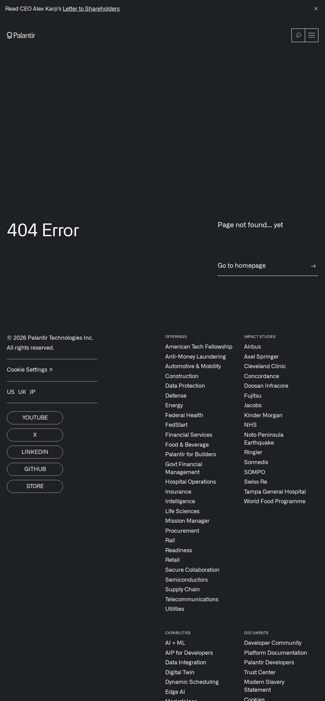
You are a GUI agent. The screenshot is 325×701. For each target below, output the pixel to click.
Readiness (178, 550)
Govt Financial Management (183, 468)
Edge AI (175, 692)
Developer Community (272, 643)
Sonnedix (256, 462)
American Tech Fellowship (198, 347)
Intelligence (180, 501)
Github (35, 469)
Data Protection (185, 386)
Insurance (178, 492)
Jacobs (253, 405)
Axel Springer (261, 357)
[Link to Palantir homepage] (21, 35)
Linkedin (35, 452)
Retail (172, 560)
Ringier (253, 452)
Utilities (174, 609)
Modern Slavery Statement (264, 686)
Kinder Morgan (263, 415)
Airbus (252, 347)
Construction (181, 376)
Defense (175, 396)
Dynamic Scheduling (192, 682)
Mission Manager (187, 521)
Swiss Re (255, 482)
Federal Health (184, 415)
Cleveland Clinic (265, 366)
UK (22, 392)
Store (35, 486)
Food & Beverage (187, 445)
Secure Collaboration (192, 570)
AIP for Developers (189, 653)
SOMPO (254, 472)
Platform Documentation (275, 653)
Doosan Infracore (266, 386)
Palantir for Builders (190, 454)
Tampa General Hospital (275, 492)
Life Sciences (182, 511)
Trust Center (260, 672)
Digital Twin (179, 672)
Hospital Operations (190, 482)
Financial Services (188, 435)
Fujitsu (253, 396)
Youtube (35, 418)
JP (32, 392)
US (11, 392)
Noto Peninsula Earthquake (264, 439)
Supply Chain (182, 589)
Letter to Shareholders (91, 9)
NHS (250, 425)
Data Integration (185, 662)
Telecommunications (191, 599)
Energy (174, 405)
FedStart (176, 425)
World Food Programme (274, 501)
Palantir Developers (269, 662)
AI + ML (175, 643)
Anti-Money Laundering (195, 357)
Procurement (182, 531)
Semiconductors (186, 580)
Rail (170, 540)
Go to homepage (268, 266)
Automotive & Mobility (193, 366)
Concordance (261, 376)
